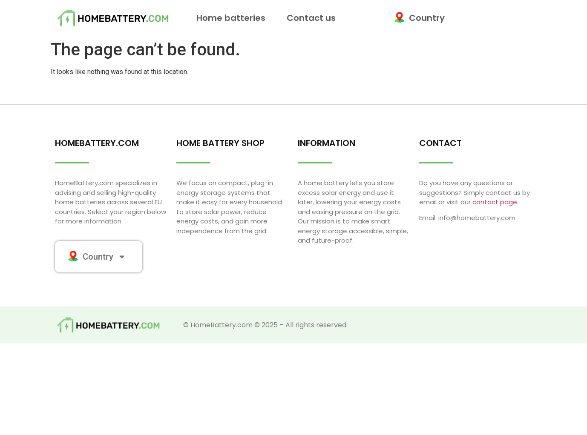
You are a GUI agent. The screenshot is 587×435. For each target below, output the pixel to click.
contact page (494, 201)
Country (421, 18)
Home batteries (233, 18)
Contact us (311, 18)
